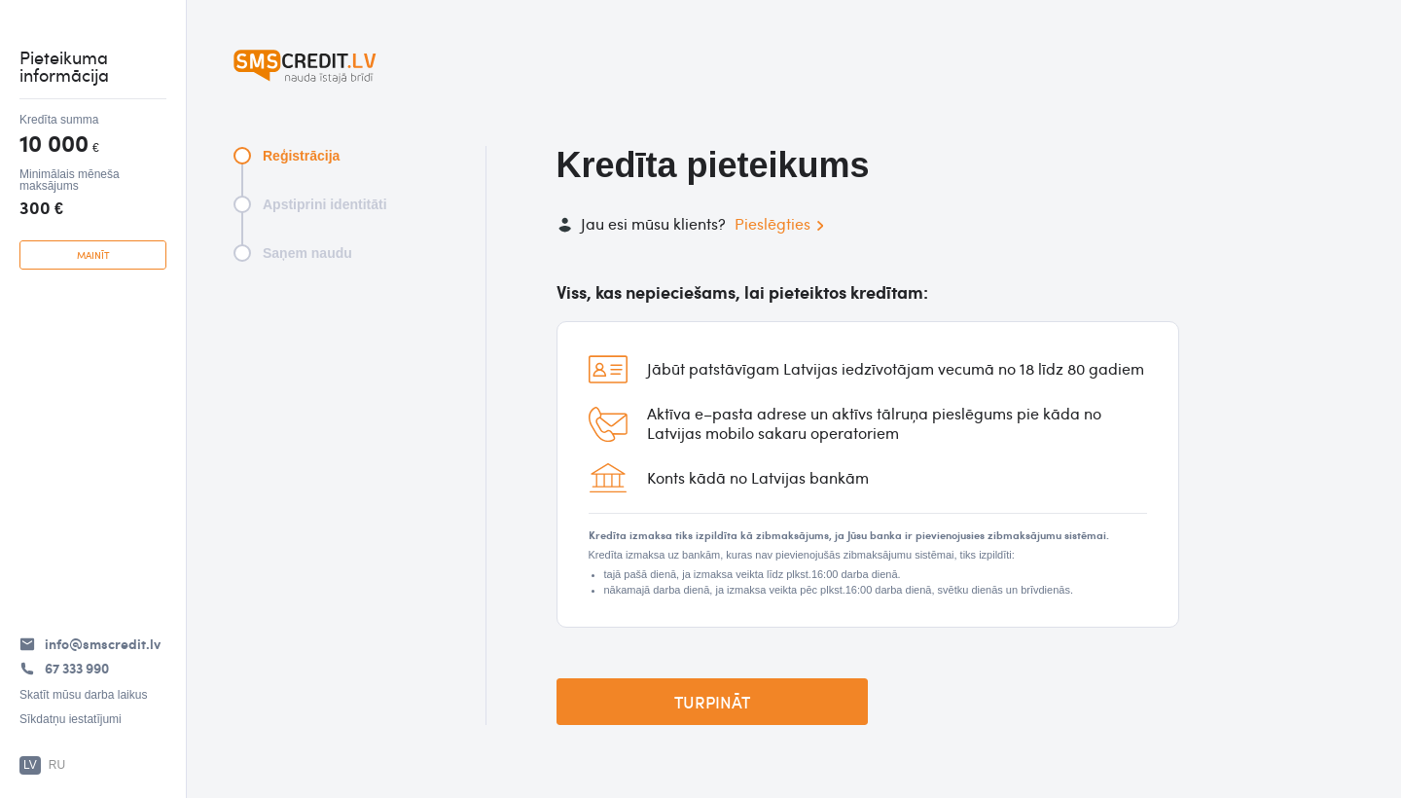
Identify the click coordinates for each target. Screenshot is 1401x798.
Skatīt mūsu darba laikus (83, 695)
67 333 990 (77, 667)
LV (30, 765)
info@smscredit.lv (103, 643)
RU (57, 765)
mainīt (93, 255)
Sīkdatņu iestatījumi (70, 719)
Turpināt (712, 701)
